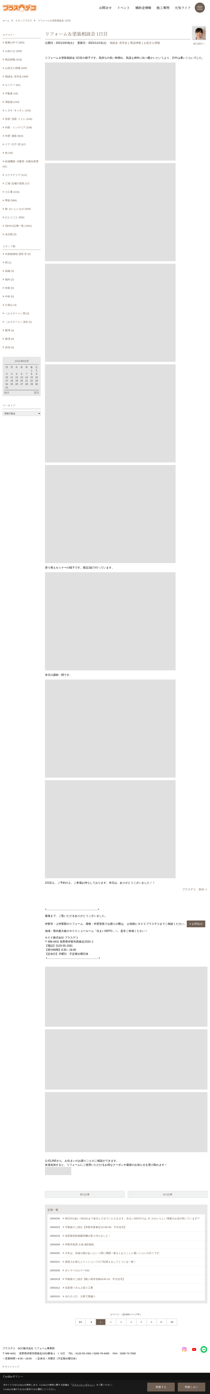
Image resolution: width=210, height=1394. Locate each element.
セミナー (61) (13, 84)
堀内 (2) (9, 279)
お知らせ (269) (13, 51)
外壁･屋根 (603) (14, 135)
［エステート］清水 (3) (18, 321)
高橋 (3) (9, 270)
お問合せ (105, 7)
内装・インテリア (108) (18, 127)
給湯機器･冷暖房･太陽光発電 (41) (20, 164)
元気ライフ (182, 7)
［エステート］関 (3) (17, 313)
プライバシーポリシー (83, 1384)
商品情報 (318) (13, 59)
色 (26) (9, 152)
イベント (123, 7)
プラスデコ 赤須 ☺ (194, 889)
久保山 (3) (11, 304)
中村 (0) (9, 296)
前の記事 (85, 1194)
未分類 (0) (11, 234)
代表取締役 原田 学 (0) (18, 254)
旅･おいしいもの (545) (18, 208)
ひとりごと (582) (14, 217)
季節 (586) (11, 200)
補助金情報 (143, 7)
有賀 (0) (9, 287)
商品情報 (135, 42)
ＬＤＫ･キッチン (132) (18, 110)
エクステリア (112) (16, 174)
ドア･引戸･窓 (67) (15, 144)
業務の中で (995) (14, 42)
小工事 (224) (12, 191)
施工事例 (163, 7)
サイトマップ (12, 1366)
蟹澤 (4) (9, 330)
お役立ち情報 (152, 42)
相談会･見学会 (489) (16, 76)
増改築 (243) (12, 101)
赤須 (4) (9, 347)
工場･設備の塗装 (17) (17, 183)
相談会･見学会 (118, 42)
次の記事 (167, 1194)
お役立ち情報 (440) (16, 68)
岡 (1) (8, 262)
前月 (6, 392)
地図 (62, 1353)
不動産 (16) (11, 93)
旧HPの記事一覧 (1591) (18, 225)
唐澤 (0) (9, 338)
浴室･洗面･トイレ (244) (18, 118)
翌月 (36, 392)
